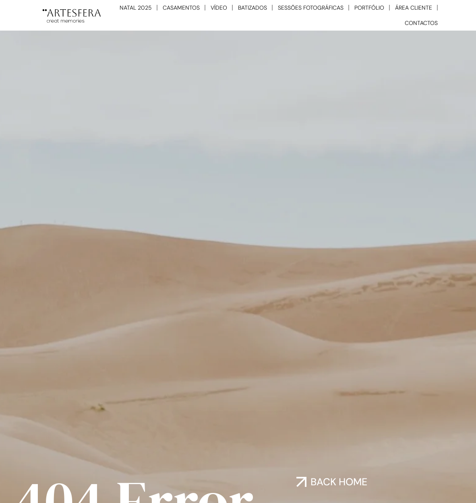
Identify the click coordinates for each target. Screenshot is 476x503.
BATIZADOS (252, 7)
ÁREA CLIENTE (413, 7)
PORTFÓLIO (369, 7)
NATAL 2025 (136, 7)
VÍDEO (219, 7)
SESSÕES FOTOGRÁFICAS (311, 7)
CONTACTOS (421, 23)
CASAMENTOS (181, 7)
